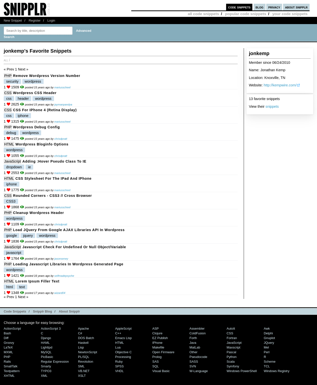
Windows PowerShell (242, 371)
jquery (28, 236)
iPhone (157, 343)
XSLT (82, 376)
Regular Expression (55, 361)
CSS (8, 93)
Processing (123, 357)
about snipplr (296, 7)
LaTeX (8, 347)
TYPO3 (46, 371)
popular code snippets (245, 14)
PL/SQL (83, 357)
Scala (231, 361)
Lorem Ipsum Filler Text (37, 281)
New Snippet (13, 20)
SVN (192, 366)
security (12, 81)
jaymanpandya (63, 104)
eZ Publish (160, 338)
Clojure (157, 333)
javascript (13, 253)
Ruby (119, 361)
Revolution (85, 361)
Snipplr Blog (42, 311)
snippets (272, 106)
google (11, 236)
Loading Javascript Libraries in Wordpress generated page (68, 264)
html (9, 287)
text (22, 287)
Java (192, 343)
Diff (6, 338)
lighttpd (46, 347)
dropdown (14, 167)
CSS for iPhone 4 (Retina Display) (45, 110)
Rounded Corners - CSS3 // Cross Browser (52, 196)
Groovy (9, 343)
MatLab (194, 347)
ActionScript (12, 328)
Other (193, 352)
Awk (267, 328)
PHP (8, 76)
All (6, 60)
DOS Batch (86, 338)
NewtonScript (87, 352)
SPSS (119, 366)
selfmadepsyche (64, 275)
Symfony (233, 366)
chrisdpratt (60, 138)
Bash (7, 333)
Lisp (81, 347)
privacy (274, 7)
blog (260, 7)
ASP (155, 328)
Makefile (158, 347)
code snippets (239, 7)
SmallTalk (10, 366)
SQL (155, 366)
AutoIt (231, 328)
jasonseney (61, 258)
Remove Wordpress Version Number (46, 76)
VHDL (119, 371)
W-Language (198, 371)
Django (46, 338)
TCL (267, 366)
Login (51, 20)
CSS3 (11, 201)
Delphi (268, 333)
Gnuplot (269, 338)
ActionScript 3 (51, 328)
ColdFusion (197, 333)
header (23, 99)
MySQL (46, 352)
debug (11, 133)
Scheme (270, 361)
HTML (9, 144)
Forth (193, 338)
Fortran (232, 338)
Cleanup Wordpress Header (38, 213)
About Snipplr (69, 311)
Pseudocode (198, 357)
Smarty (46, 366)
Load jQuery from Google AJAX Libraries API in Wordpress (69, 230)
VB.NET (84, 371)
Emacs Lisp (123, 338)
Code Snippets (15, 311)
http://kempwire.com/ (280, 85)
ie (29, 167)
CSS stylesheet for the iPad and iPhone (53, 178)
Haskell (83, 343)
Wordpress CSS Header (35, 93)
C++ (118, 333)
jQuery (269, 343)
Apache (83, 328)
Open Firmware (163, 352)
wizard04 (59, 292)
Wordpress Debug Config (36, 127)
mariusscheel (62, 87)
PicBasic (47, 357)
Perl (266, 352)
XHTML (9, 376)
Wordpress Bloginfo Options (41, 144)
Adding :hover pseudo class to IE (54, 161)
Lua (118, 347)
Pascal (231, 352)
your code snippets (290, 14)
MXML (8, 352)
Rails (7, 361)
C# (80, 333)
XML (44, 376)
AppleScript (123, 328)
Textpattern (12, 371)
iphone (23, 116)
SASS (193, 361)
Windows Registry (277, 371)
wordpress (33, 81)
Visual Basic (161, 371)
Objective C (123, 352)
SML (81, 366)
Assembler (197, 328)
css (9, 99)
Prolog (156, 357)
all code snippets (203, 14)
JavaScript (12, 161)
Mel (266, 347)
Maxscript (233, 347)
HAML (45, 343)
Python (232, 357)
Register (35, 20)
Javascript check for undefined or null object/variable (74, 247)
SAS (155, 361)
